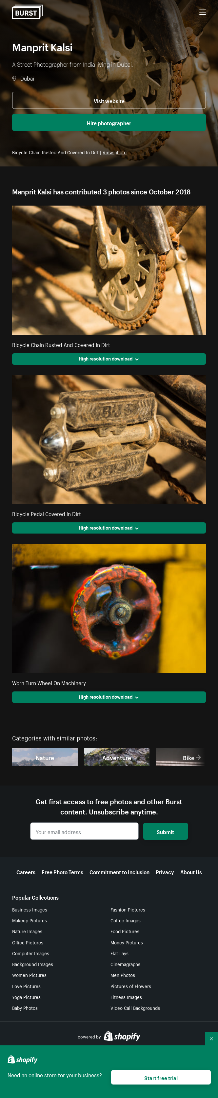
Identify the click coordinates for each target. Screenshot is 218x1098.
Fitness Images (126, 996)
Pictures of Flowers (130, 985)
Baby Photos (25, 1007)
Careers (25, 871)
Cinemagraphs (125, 963)
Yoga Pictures (26, 996)
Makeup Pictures (29, 920)
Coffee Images (125, 920)
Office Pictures (27, 942)
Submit (165, 831)
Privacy (165, 871)
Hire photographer (109, 122)
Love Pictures (26, 985)
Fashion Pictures (127, 909)
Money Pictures (126, 942)
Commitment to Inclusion (119, 871)
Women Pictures (29, 974)
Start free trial (161, 1077)
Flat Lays (119, 953)
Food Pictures (124, 931)
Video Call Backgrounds (135, 1007)
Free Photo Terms (62, 871)
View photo (115, 152)
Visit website (109, 100)
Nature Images (27, 931)
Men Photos (122, 974)
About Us (191, 871)
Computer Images (30, 953)
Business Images (29, 909)
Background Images (32, 963)
